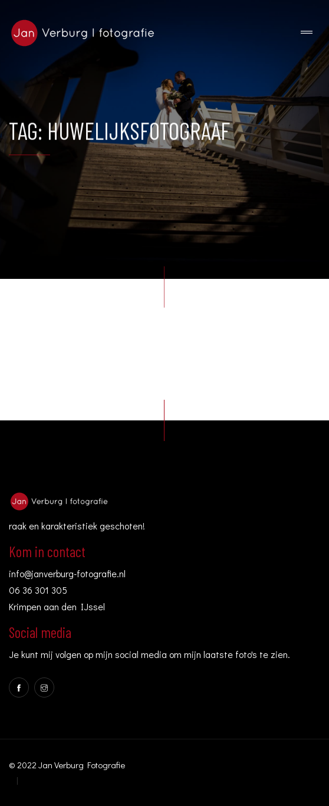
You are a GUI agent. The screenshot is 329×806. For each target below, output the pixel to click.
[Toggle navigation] (306, 33)
